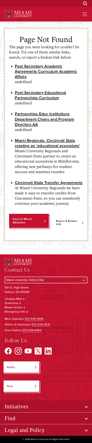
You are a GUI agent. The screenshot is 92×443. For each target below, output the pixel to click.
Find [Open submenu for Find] (10, 418)
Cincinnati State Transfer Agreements (49, 182)
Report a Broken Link (66, 223)
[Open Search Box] (85, 3)
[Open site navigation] (84, 14)
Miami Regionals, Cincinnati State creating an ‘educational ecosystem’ (47, 143)
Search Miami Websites (22, 220)
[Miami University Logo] (18, 14)
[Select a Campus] (46, 280)
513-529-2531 (41, 324)
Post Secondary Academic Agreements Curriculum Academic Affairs (46, 71)
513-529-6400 (32, 330)
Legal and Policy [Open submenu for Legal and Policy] (25, 430)
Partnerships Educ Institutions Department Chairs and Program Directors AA (44, 119)
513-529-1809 (34, 319)
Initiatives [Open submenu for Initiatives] (16, 406)
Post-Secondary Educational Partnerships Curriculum (40, 95)
